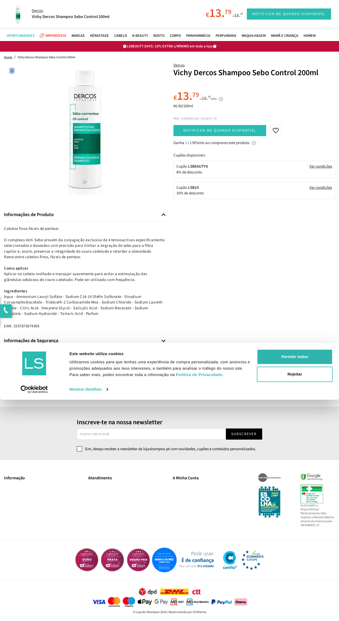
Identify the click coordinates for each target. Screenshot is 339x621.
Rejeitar (294, 595)
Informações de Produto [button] (29, 214)
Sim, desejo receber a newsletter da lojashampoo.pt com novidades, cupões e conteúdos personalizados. (170, 449)
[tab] (85, 215)
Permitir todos (294, 578)
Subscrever (244, 434)
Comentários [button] (17, 370)
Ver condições (320, 166)
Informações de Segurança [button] (31, 340)
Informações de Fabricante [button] (31, 355)
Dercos (179, 65)
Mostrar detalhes (85, 610)
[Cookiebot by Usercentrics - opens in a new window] (34, 611)
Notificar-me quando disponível (219, 130)
